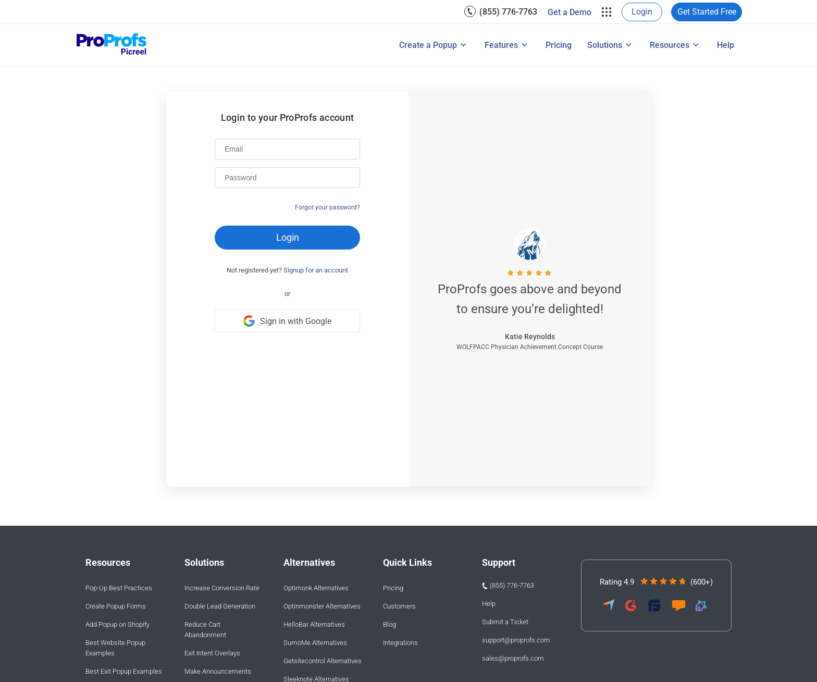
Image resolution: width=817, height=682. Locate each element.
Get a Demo (569, 12)
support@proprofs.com (516, 640)
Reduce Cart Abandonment (205, 630)
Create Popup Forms (115, 606)
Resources (669, 45)
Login (642, 12)
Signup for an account (315, 270)
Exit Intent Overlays (212, 653)
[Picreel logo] (111, 45)
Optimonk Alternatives (316, 588)
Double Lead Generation (219, 606)
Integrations (400, 643)
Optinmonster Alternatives (322, 606)
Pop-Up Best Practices (118, 588)
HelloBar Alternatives (314, 624)
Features (501, 45)
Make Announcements (217, 671)
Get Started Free (706, 12)
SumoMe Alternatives (315, 643)
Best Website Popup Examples (115, 648)
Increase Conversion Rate (221, 588)
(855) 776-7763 (508, 12)
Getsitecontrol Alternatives (322, 661)
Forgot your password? (327, 207)
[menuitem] (500, 12)
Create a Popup (428, 45)
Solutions (604, 45)
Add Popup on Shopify (117, 624)
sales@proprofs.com (513, 658)
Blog (389, 624)
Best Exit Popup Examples (123, 671)
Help (725, 45)
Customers (399, 606)
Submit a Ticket (505, 622)
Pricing (559, 45)
